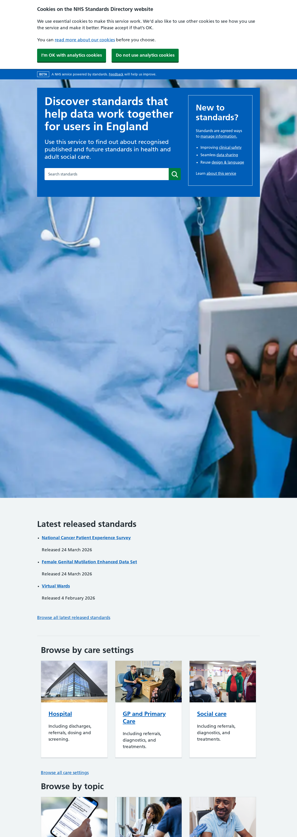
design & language (228, 162)
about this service (221, 173)
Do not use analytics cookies (145, 55)
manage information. (218, 136)
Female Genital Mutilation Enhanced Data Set (89, 561)
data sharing (227, 154)
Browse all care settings (65, 772)
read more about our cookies (85, 39)
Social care (211, 713)
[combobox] (107, 174)
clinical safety (230, 147)
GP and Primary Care (144, 717)
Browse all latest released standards (73, 617)
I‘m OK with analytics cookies (71, 55)
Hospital (60, 713)
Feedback (116, 74)
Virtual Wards (56, 586)
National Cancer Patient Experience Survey (86, 537)
